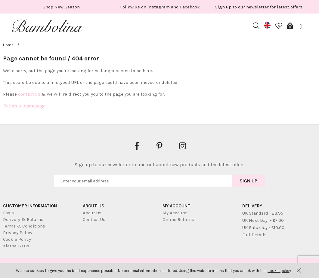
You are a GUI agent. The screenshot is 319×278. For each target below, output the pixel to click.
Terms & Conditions (24, 226)
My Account (175, 212)
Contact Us (94, 219)
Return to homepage (24, 105)
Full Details (254, 234)
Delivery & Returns (23, 219)
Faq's (8, 212)
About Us (92, 212)
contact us (29, 94)
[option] (61, 7)
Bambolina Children (48, 27)
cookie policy (279, 270)
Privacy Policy (17, 232)
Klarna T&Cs (16, 246)
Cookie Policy (17, 239)
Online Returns (178, 219)
